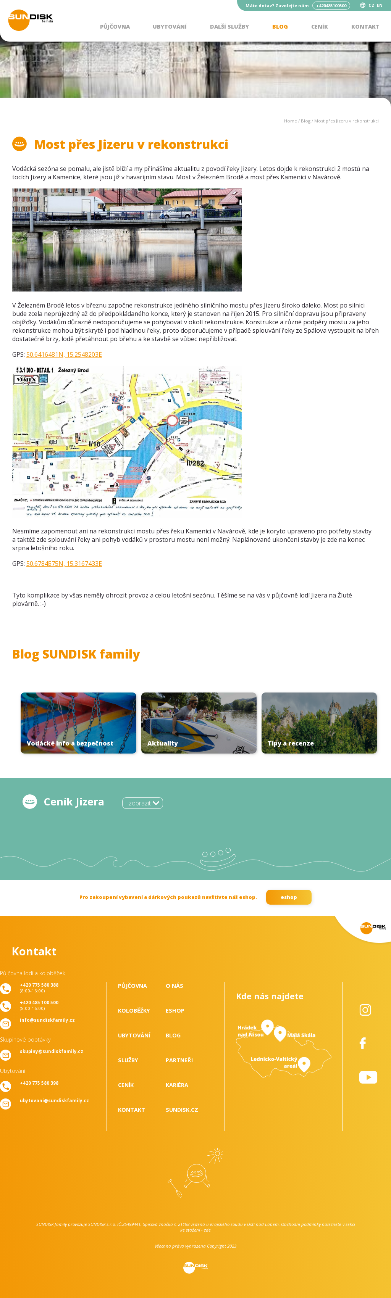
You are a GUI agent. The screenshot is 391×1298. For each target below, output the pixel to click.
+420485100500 (331, 5)
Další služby (229, 26)
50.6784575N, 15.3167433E (64, 563)
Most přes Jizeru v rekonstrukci (346, 121)
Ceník (319, 26)
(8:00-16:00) (39, 988)
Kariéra (177, 1085)
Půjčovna (115, 26)
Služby (128, 1060)
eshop (289, 897)
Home (290, 121)
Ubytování (170, 26)
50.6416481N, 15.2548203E (64, 354)
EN (380, 5)
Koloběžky (134, 1010)
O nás (174, 985)
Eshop (175, 1010)
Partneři (179, 1060)
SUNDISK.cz (182, 1109)
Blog (280, 26)
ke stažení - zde (195, 1230)
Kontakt (365, 26)
